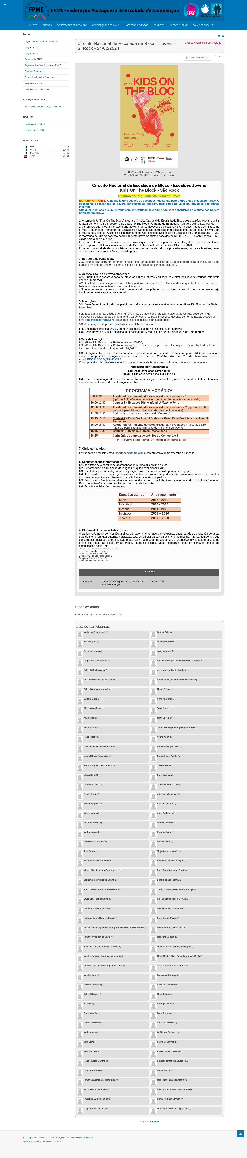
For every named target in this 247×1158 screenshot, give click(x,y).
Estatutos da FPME (33, 59)
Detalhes (149, 571)
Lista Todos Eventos (136, 25)
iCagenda (154, 1121)
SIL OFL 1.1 (58, 1141)
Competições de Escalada (72, 25)
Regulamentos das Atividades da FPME (43, 65)
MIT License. (88, 1138)
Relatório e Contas (33, 83)
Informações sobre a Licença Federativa (43, 107)
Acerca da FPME (179, 25)
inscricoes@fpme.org (100, 319)
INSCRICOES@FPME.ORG (104, 359)
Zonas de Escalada (205, 25)
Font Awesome (29, 1141)
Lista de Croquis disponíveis (37, 89)
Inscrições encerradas (197, 58)
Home (32, 25)
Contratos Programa (34, 71)
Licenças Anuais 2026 (35, 124)
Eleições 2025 (31, 53)
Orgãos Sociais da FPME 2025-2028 (41, 41)
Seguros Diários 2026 (34, 130)
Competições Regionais (106, 25)
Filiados (47, 25)
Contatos (158, 25)
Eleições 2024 (31, 47)
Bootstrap (27, 1138)
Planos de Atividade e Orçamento (40, 77)
